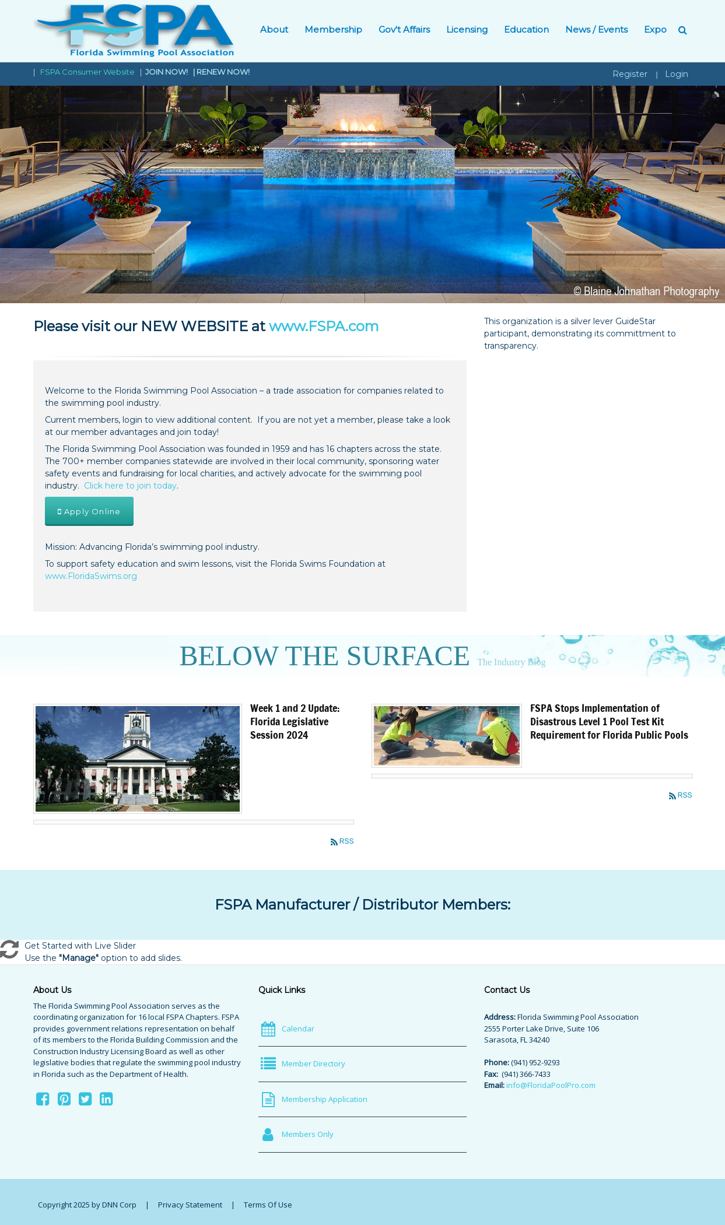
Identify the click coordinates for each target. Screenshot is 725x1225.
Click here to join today (130, 485)
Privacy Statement (190, 1204)
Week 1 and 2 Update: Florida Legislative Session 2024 (295, 721)
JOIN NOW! (167, 71)
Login (676, 74)
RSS (346, 841)
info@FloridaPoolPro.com (551, 1085)
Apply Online (89, 511)
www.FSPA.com (324, 326)
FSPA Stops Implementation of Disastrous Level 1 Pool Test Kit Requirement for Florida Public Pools (609, 721)
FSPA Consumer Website (87, 71)
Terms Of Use (268, 1204)
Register (629, 74)
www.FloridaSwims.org (91, 576)
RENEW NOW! (223, 71)
